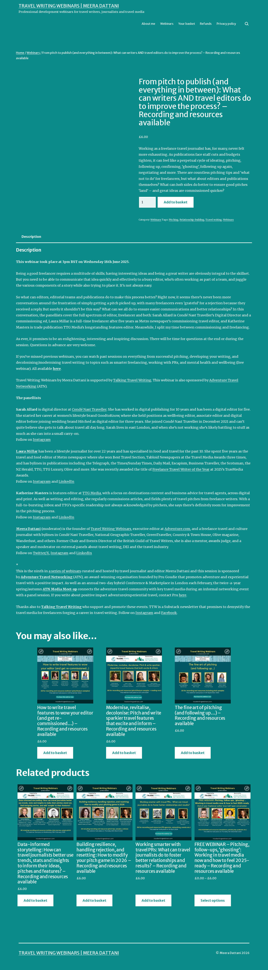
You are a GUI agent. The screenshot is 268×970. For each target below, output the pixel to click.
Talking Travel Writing (132, 380)
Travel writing (213, 219)
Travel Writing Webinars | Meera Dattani (69, 6)
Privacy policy (226, 24)
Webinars (166, 24)
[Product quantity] (147, 202)
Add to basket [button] (55, 753)
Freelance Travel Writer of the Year (180, 469)
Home (20, 53)
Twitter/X (41, 553)
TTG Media (91, 493)
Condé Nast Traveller (89, 409)
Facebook (169, 613)
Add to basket (175, 202)
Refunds (206, 24)
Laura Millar (27, 451)
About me (148, 24)
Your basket (186, 24)
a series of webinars (65, 571)
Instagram (42, 439)
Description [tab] (31, 236)
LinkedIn (66, 481)
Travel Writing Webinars (111, 529)
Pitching (173, 219)
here (182, 595)
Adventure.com (177, 529)
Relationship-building (192, 219)
